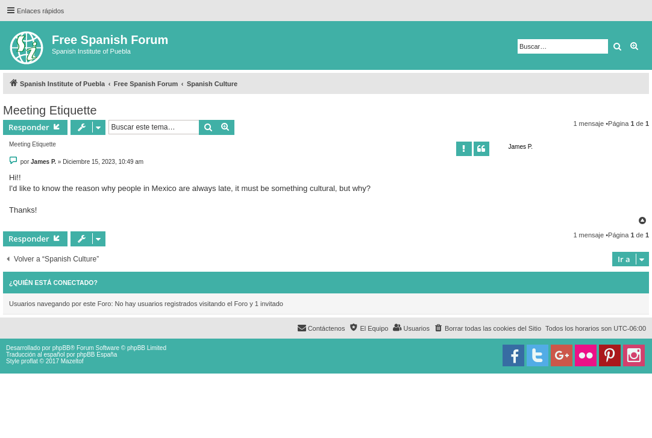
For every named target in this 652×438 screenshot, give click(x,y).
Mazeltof (72, 361)
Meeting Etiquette (50, 110)
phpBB (61, 348)
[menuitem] (487, 328)
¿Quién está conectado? (53, 282)
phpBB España (97, 354)
